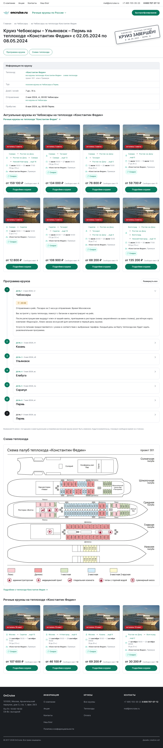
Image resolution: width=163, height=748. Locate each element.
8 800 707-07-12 (151, 3)
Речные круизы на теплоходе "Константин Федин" (32, 119)
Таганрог (63, 154)
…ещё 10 (64, 231)
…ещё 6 (73, 634)
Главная (7, 23)
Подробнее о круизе (22, 189)
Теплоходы (89, 708)
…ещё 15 (31, 634)
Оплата (87, 715)
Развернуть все (150, 281)
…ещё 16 (32, 162)
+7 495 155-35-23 (131, 3)
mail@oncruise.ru (111, 3)
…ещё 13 (63, 158)
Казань (102, 634)
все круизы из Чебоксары (36, 100)
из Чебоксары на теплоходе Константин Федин (54, 23)
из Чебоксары (21, 23)
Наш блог (44, 3)
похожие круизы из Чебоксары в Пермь (42, 84)
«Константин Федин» (36, 72)
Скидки (11, 176)
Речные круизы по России (49, 12)
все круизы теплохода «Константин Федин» (44, 75)
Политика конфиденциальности (59, 729)
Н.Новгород (64, 634)
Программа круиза (15, 52)
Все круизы (89, 702)
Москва (12, 634)
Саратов (23, 227)
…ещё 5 (110, 162)
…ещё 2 (132, 638)
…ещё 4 (110, 235)
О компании (9, 3)
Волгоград (132, 227)
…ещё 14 (152, 239)
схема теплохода (70, 75)
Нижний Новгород (20, 162)
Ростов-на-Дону (27, 154)
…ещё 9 (109, 634)
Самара (12, 154)
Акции (21, 3)
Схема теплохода (40, 52)
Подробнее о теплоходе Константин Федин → (25, 589)
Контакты (32, 3)
